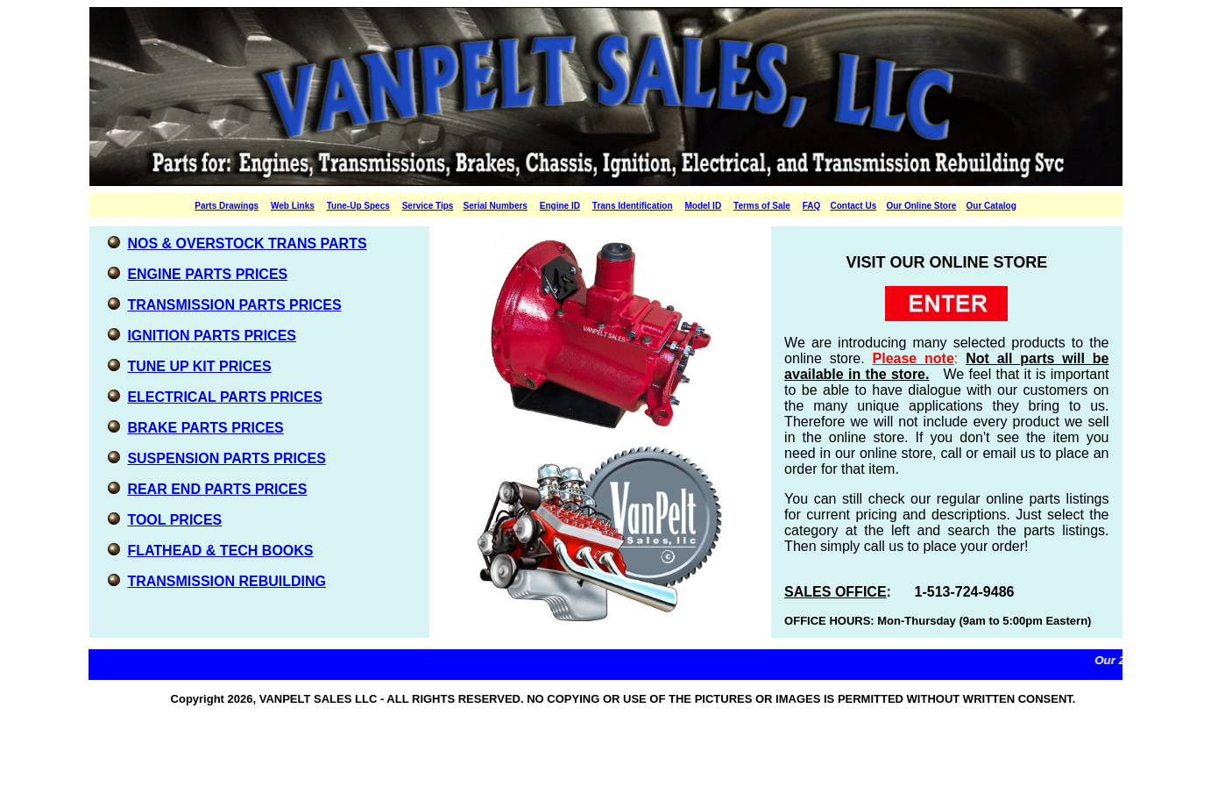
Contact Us (853, 206)
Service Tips (428, 206)
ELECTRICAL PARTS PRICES (224, 397)
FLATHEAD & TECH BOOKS (220, 550)
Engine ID (560, 206)
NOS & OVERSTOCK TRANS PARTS (246, 243)
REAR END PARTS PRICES (217, 489)
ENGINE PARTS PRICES (207, 274)
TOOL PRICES (174, 519)
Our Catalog (991, 206)
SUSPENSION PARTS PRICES (226, 458)
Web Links (293, 206)
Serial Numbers (496, 206)
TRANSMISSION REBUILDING (226, 581)
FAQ (812, 206)
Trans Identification (632, 206)
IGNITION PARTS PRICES (211, 335)
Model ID (702, 206)
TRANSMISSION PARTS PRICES (234, 304)
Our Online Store (921, 206)
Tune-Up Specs (358, 206)
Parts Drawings (226, 206)
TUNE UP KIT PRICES (199, 366)
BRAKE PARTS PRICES (205, 427)
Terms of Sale (761, 206)
